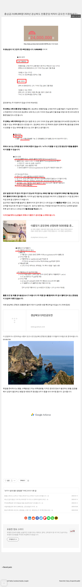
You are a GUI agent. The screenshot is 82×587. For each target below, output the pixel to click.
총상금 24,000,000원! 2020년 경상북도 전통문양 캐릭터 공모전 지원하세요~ (41, 13)
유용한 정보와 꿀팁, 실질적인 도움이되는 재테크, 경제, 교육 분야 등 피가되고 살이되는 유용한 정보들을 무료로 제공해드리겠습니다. (37, 536)
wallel (78, 584)
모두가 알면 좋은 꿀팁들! (13, 493)
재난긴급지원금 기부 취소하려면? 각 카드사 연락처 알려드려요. (25, 502)
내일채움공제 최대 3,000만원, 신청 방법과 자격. (19, 509)
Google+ (26, 584)
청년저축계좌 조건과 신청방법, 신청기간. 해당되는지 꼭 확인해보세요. (27, 513)
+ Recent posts (7, 570)
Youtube (21, 584)
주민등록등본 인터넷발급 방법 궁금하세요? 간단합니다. (22, 506)
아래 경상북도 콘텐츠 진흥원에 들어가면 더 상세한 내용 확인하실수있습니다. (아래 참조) (36, 306)
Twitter (11, 584)
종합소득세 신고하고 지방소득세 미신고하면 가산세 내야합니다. (25, 498)
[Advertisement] (41, 417)
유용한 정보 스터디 (15, 532)
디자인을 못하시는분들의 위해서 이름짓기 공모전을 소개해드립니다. (29, 215)
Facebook (16, 584)
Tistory (67, 584)
